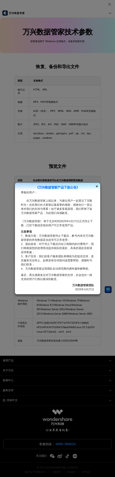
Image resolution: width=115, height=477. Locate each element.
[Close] (96, 186)
